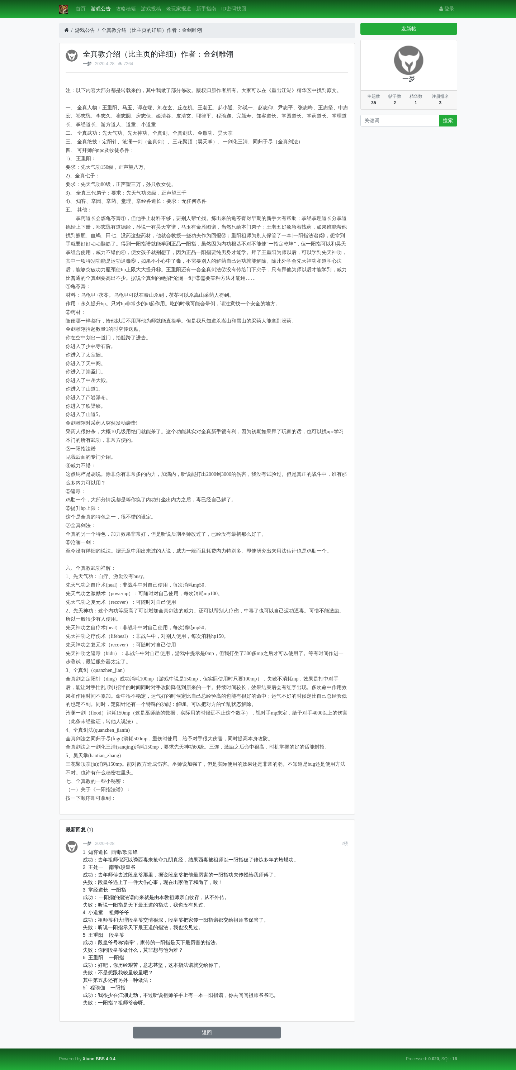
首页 (81, 8)
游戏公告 (101, 8)
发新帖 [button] (408, 29)
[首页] (66, 30)
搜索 (448, 120)
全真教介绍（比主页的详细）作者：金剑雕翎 (151, 30)
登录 (447, 8)
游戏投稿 (151, 8)
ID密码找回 (233, 8)
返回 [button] (207, 1032)
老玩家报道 (178, 8)
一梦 (87, 63)
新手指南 (206, 8)
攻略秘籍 (126, 8)
